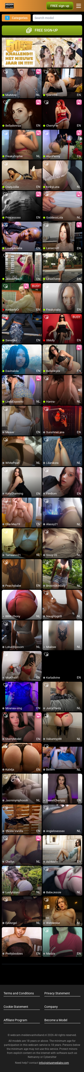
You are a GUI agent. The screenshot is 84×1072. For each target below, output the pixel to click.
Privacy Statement (57, 993)
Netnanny (34, 1057)
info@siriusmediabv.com (54, 1062)
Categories (16, 18)
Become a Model (55, 1020)
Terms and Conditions (19, 993)
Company (51, 1006)
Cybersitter (49, 1057)
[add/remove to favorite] (5, 72)
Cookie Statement (16, 1006)
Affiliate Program (15, 1020)
